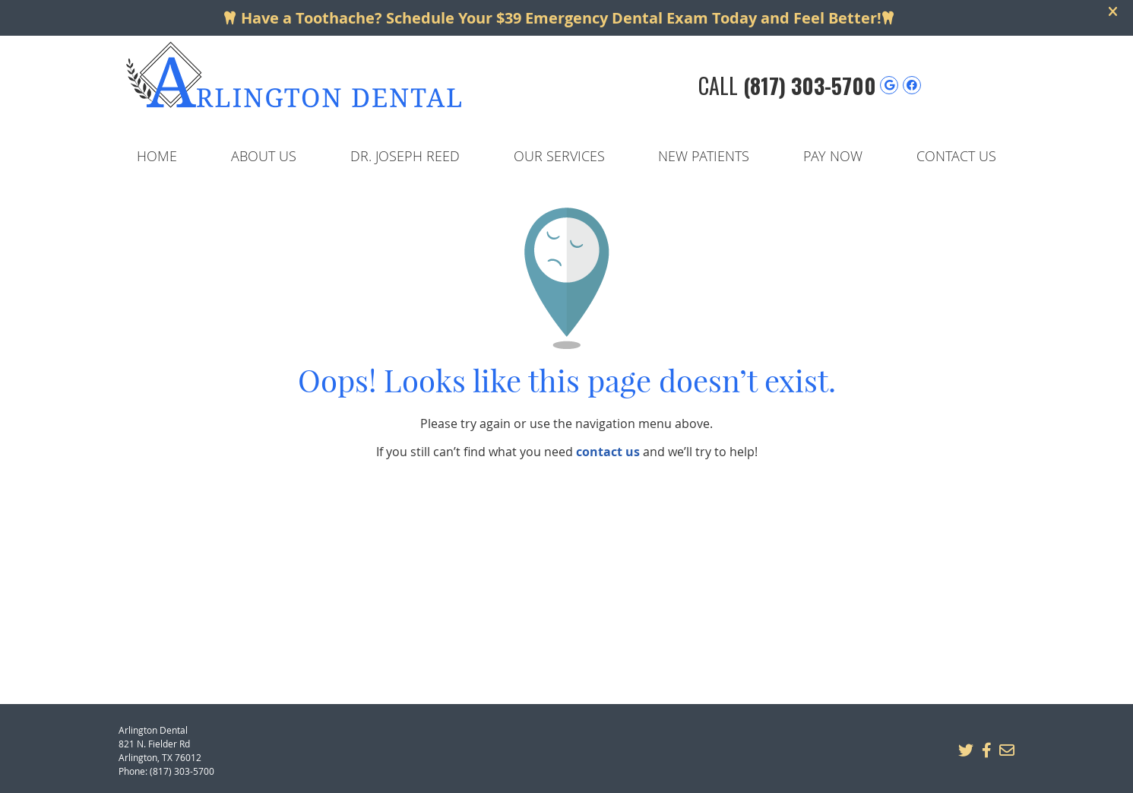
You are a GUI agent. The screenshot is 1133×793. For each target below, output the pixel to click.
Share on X (965, 750)
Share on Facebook (986, 750)
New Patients (703, 156)
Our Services (559, 156)
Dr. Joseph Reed (405, 156)
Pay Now (832, 156)
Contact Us (956, 156)
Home (157, 156)
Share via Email (1006, 750)
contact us (608, 451)
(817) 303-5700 (809, 85)
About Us (263, 156)
